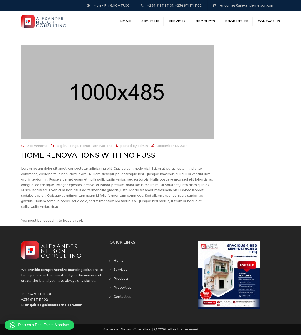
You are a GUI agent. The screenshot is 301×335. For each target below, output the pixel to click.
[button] (39, 325)
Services (177, 21)
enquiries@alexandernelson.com (247, 5)
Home (125, 21)
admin (143, 146)
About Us (150, 21)
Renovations (102, 146)
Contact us (122, 297)
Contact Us (269, 21)
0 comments (37, 146)
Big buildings (67, 146)
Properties (236, 21)
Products (205, 21)
